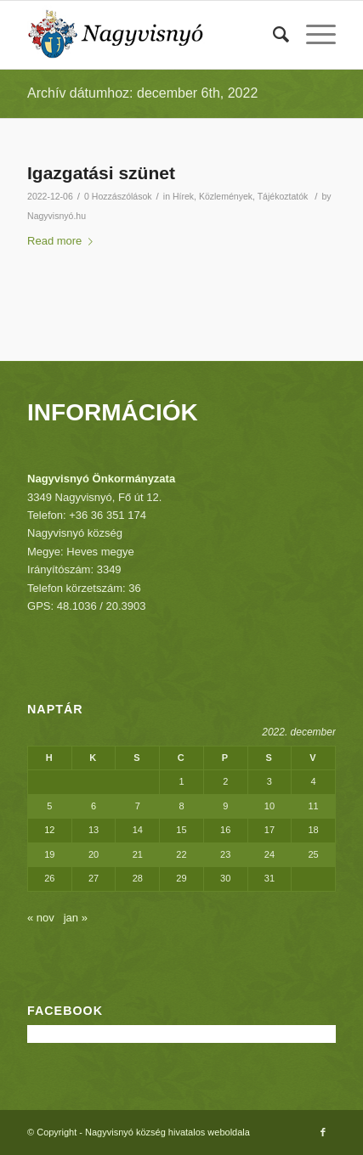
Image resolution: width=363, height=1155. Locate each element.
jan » (76, 917)
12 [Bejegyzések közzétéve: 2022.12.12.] (49, 830)
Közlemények (225, 196)
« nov (40, 917)
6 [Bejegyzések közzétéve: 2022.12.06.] (93, 806)
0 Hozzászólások (118, 196)
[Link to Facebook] (323, 1132)
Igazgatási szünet (101, 173)
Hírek (183, 196)
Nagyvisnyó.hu (56, 216)
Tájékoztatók (283, 196)
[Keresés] (272, 35)
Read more (63, 240)
